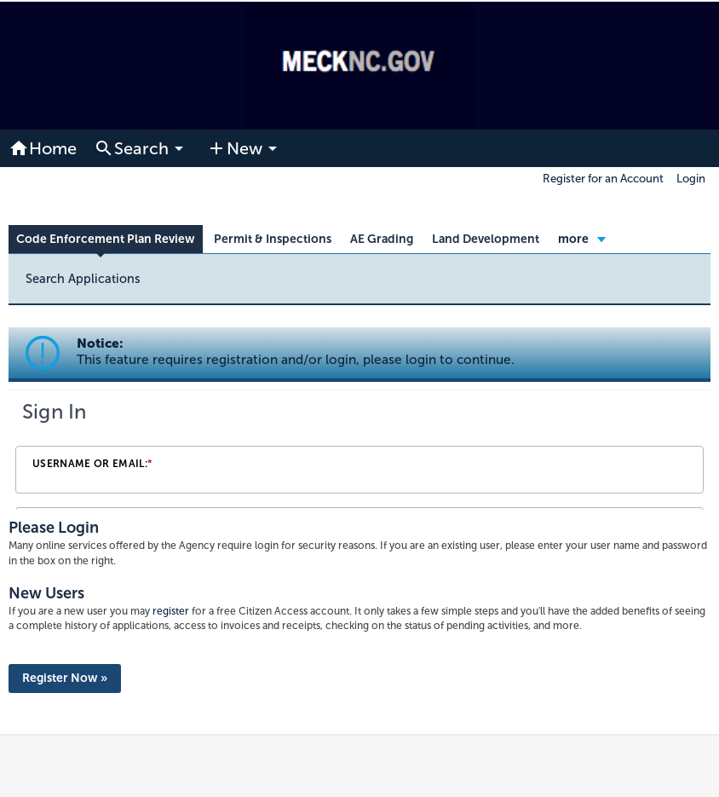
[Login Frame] (359, 450)
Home (43, 148)
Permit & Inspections (272, 239)
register (170, 611)
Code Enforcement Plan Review (105, 239)
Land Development (485, 239)
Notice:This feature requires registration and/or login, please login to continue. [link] (296, 351)
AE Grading (381, 239)
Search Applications (83, 278)
